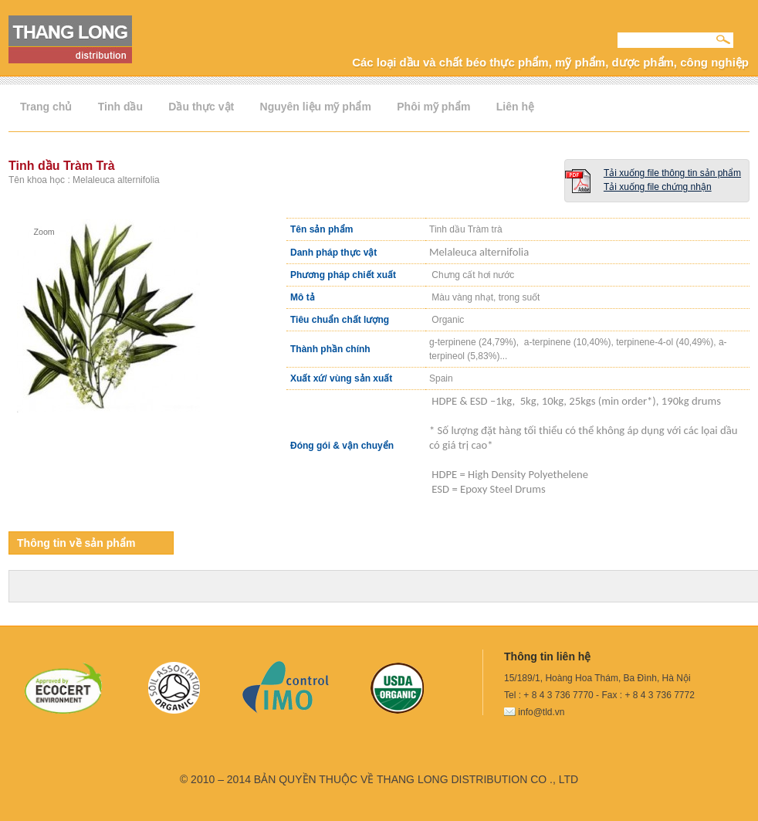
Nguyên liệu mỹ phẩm (315, 106)
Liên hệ (515, 106)
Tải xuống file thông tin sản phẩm (672, 173)
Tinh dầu (120, 106)
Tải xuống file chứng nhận (658, 187)
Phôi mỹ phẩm (433, 106)
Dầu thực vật (201, 106)
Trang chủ (46, 106)
